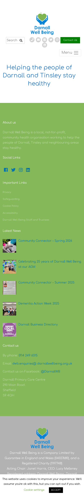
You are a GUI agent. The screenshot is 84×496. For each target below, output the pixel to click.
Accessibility (10, 213)
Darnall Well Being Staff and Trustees (26, 220)
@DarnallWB (50, 371)
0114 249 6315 (28, 355)
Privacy (7, 192)
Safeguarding (11, 199)
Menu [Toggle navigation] (70, 53)
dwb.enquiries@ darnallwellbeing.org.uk (42, 363)
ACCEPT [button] (56, 490)
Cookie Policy (11, 206)
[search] (15, 40)
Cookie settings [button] (34, 489)
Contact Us (70, 40)
